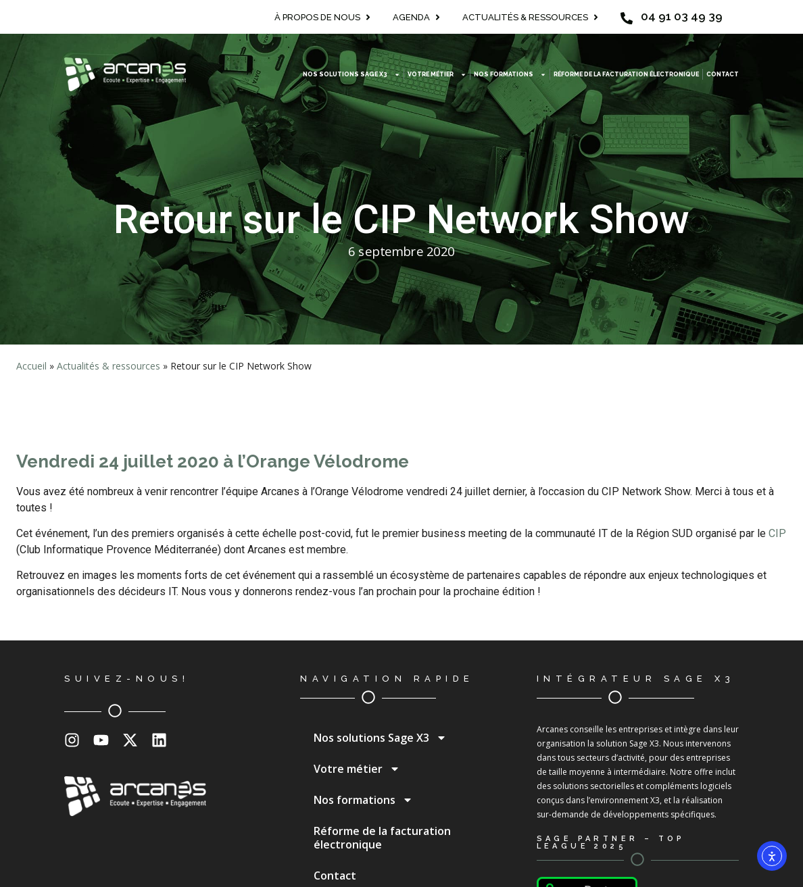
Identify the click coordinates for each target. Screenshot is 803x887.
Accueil (31, 365)
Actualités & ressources (108, 365)
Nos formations (510, 74)
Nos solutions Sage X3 (351, 74)
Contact (722, 74)
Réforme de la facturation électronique (626, 74)
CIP (777, 533)
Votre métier (437, 74)
